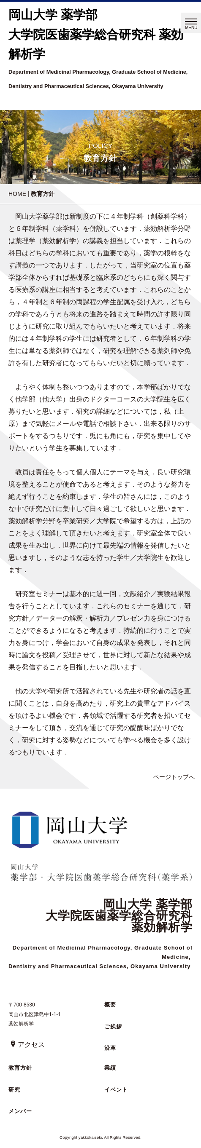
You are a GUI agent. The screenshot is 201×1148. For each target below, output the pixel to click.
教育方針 (20, 1068)
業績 (110, 1068)
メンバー (20, 1111)
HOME (17, 193)
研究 (14, 1089)
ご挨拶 (113, 1026)
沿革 (110, 1048)
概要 (110, 1004)
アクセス (27, 1044)
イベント (116, 1089)
